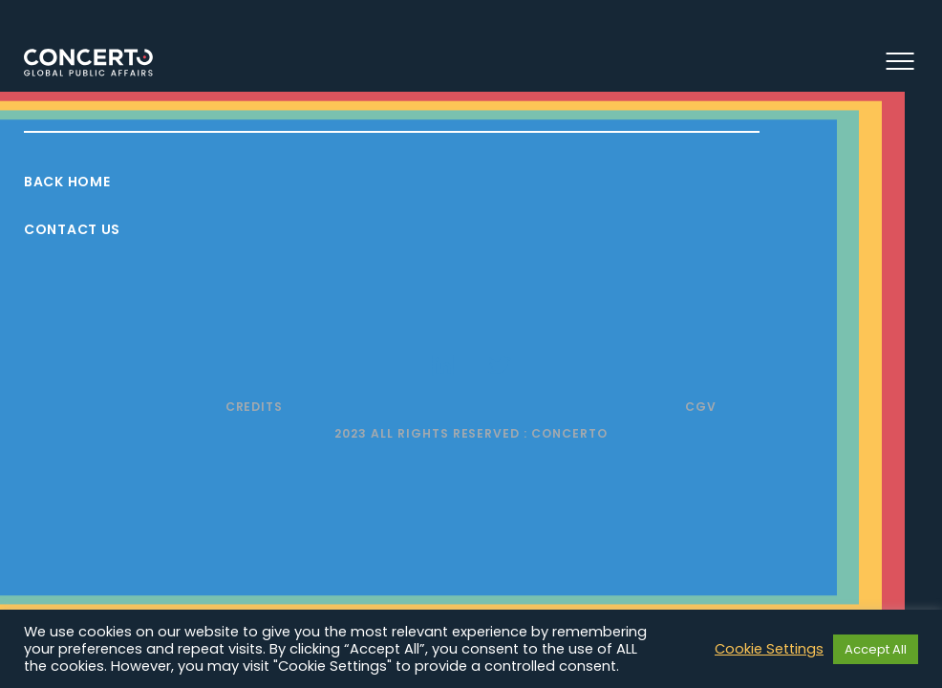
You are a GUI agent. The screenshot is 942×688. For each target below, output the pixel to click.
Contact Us (72, 229)
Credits (254, 406)
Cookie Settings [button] (769, 648)
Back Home (67, 181)
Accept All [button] (876, 649)
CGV (701, 406)
